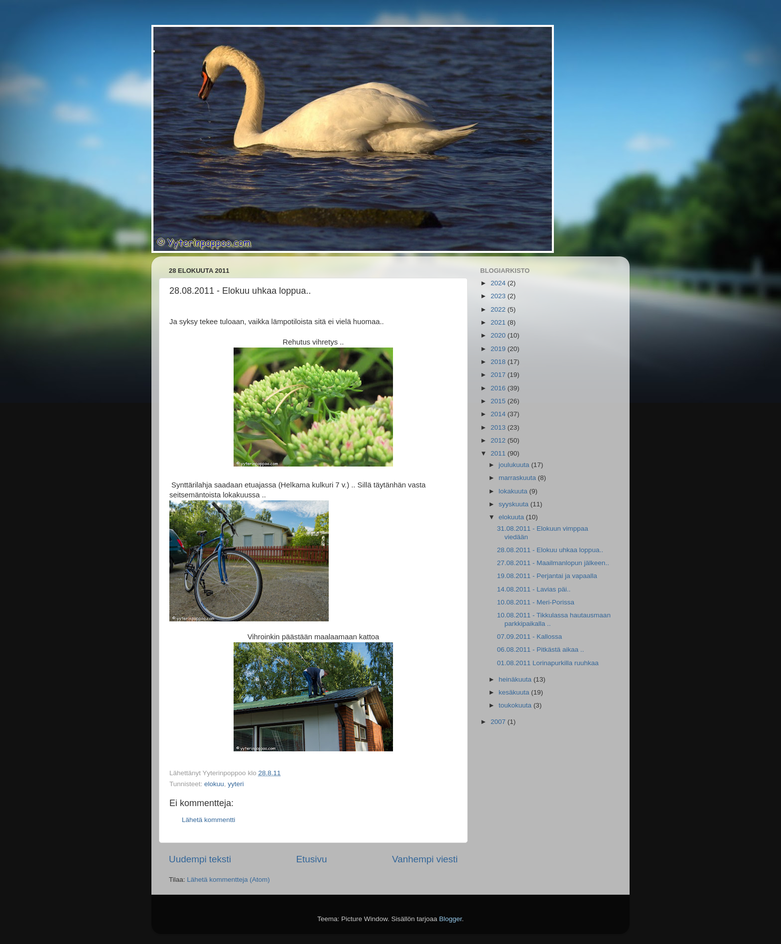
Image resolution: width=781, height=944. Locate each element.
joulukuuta (515, 465)
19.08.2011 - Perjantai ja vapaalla (547, 576)
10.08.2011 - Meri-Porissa (535, 602)
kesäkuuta (515, 692)
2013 (499, 427)
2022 (499, 309)
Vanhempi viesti (425, 859)
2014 (499, 414)
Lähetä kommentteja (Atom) (228, 879)
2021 (499, 322)
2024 (499, 283)
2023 (499, 296)
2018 (499, 361)
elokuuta (512, 517)
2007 (499, 721)
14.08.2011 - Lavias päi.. (534, 589)
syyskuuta (514, 504)
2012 (499, 440)
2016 (499, 388)
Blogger (450, 919)
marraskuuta (518, 477)
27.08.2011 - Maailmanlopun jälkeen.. (553, 563)
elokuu (214, 784)
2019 (499, 349)
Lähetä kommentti (208, 820)
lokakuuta (514, 491)
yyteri (236, 784)
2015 (499, 401)
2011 (499, 453)
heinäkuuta (516, 679)
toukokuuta (516, 705)
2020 (499, 335)
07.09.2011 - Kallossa (529, 636)
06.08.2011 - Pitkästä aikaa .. (540, 649)
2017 (499, 374)
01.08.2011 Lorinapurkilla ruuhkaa (548, 663)
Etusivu (311, 859)
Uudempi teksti (200, 859)
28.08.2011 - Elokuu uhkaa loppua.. (550, 550)
